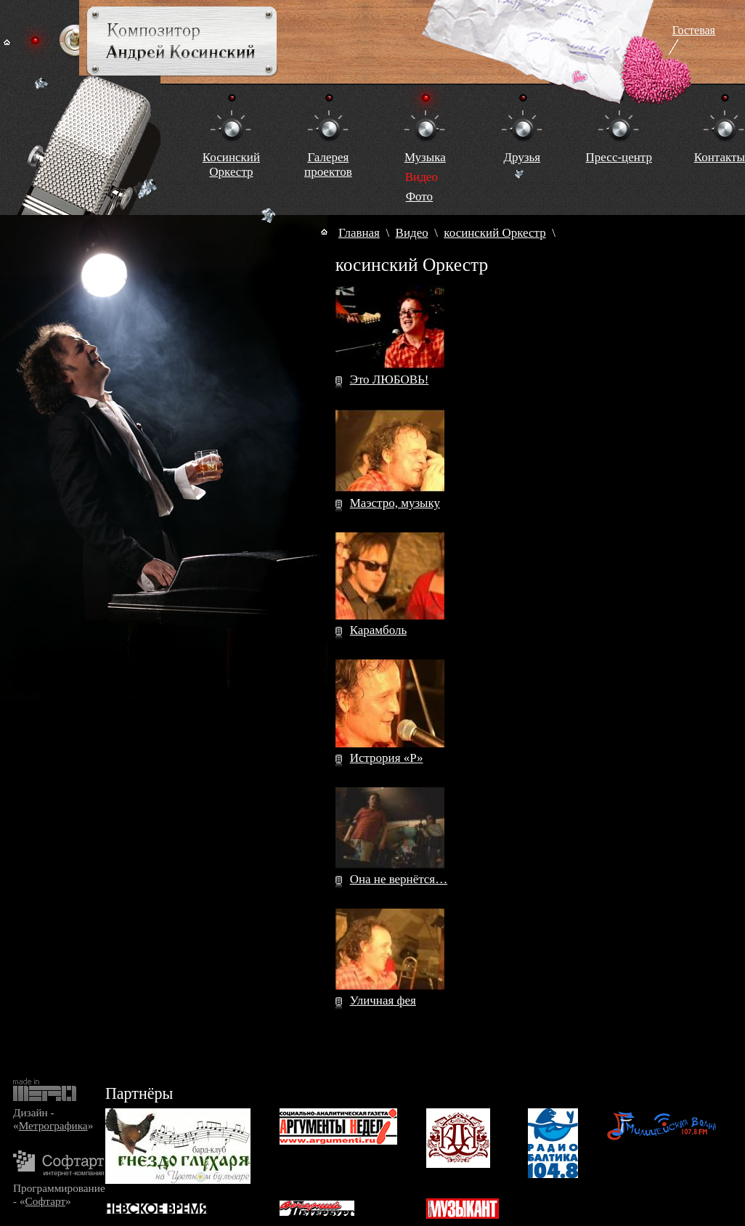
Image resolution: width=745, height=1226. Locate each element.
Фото (419, 196)
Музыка (425, 157)
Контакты (719, 157)
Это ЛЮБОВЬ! (389, 379)
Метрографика (53, 1125)
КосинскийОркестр (231, 164)
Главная (359, 233)
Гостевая (693, 30)
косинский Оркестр (494, 233)
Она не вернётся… (398, 879)
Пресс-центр (619, 157)
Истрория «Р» (386, 758)
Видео (412, 233)
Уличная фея (383, 1000)
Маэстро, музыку (395, 503)
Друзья (521, 157)
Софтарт (45, 1201)
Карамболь (378, 630)
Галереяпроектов (328, 164)
